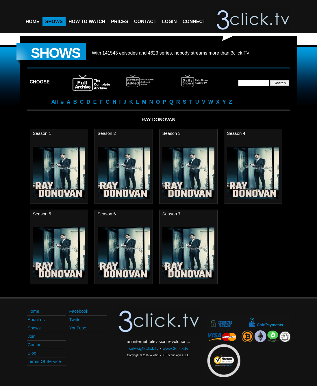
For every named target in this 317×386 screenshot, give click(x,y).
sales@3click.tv (144, 348)
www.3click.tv (175, 348)
